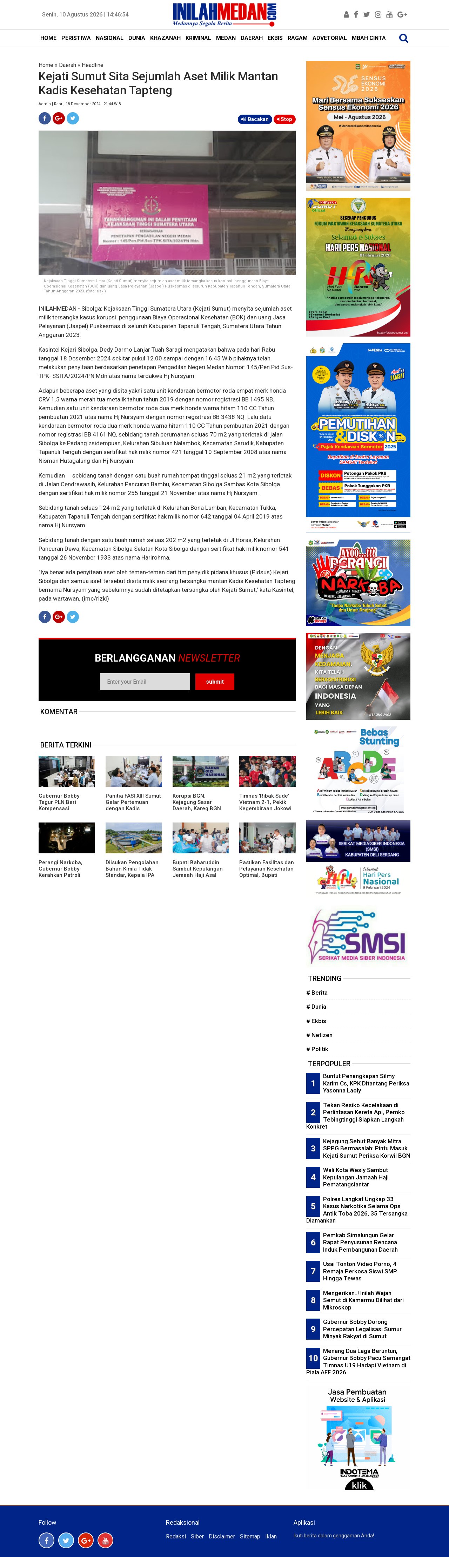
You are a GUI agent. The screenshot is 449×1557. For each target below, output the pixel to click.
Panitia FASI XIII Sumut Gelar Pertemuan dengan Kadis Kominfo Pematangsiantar (133, 808)
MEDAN (226, 38)
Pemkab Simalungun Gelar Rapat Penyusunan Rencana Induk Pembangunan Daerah (360, 1242)
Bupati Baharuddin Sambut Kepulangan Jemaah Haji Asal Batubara (198, 872)
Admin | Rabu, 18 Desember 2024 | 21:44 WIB (80, 104)
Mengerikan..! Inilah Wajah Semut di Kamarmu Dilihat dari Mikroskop (363, 1300)
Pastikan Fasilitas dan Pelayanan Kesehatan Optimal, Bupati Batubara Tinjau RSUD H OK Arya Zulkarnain (266, 875)
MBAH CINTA (369, 38)
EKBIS (275, 38)
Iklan (271, 1536)
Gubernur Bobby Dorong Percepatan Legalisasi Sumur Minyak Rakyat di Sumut (362, 1329)
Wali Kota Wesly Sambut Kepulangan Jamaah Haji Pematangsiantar (356, 1177)
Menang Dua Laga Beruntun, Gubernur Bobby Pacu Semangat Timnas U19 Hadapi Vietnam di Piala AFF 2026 (358, 1361)
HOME (48, 38)
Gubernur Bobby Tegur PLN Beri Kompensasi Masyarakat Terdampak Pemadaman (59, 812)
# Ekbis (316, 1020)
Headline (92, 65)
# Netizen (319, 1034)
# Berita (317, 992)
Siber (197, 1536)
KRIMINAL (198, 38)
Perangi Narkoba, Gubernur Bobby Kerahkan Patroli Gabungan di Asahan (65, 872)
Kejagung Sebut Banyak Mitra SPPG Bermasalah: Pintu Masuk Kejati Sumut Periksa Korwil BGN (366, 1148)
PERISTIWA (76, 38)
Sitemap (250, 1536)
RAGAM (298, 38)
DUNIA (136, 38)
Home (46, 65)
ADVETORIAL (330, 38)
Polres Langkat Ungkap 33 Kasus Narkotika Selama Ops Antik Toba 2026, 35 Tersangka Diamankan (357, 1210)
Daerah (67, 65)
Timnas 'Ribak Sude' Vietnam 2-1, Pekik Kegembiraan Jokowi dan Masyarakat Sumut (265, 808)
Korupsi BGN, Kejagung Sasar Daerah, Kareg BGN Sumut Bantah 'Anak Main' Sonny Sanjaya (198, 808)
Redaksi (176, 1536)
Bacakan (255, 119)
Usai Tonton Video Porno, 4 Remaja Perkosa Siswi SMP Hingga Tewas (360, 1271)
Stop (284, 119)
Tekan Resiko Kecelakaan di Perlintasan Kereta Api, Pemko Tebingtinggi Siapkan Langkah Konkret (355, 1116)
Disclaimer (222, 1536)
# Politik (317, 1048)
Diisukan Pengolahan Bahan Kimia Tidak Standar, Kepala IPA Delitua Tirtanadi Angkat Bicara (132, 875)
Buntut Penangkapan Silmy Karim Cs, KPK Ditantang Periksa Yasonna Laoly (366, 1083)
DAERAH (252, 38)
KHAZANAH (165, 38)
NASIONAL (109, 38)
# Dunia (316, 1006)
